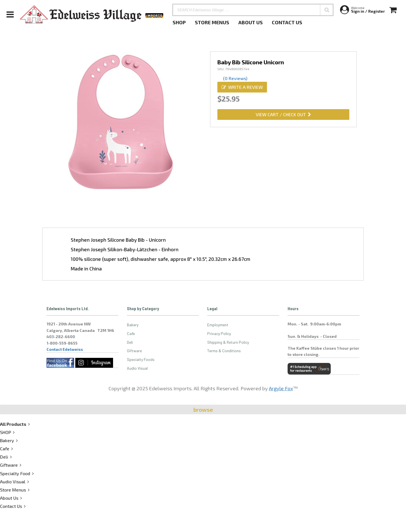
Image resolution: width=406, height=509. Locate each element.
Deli (130, 342)
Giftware (134, 350)
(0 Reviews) (235, 78)
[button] (327, 10)
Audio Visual (137, 368)
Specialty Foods (141, 359)
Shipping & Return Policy (228, 342)
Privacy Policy (219, 333)
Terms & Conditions (224, 350)
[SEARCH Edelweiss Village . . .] (253, 10)
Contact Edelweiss (65, 349)
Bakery (132, 324)
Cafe (131, 333)
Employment (217, 324)
